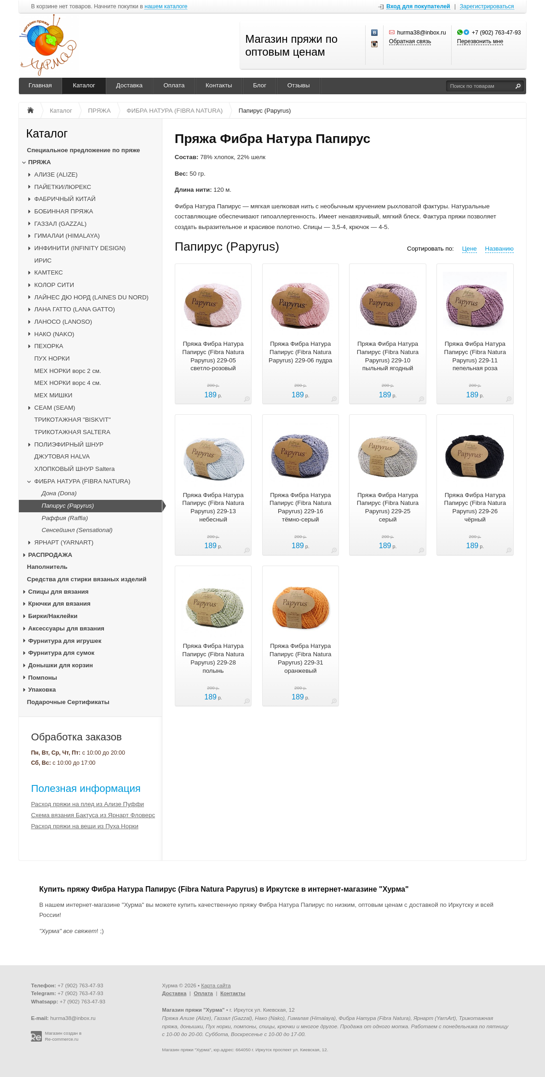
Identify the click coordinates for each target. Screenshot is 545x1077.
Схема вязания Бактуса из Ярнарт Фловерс (93, 815)
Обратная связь (410, 41)
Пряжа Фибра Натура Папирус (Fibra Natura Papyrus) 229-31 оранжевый (300, 658)
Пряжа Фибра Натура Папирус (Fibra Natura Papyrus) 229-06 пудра (300, 352)
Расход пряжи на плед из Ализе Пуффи (87, 804)
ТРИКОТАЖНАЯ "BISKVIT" (72, 419)
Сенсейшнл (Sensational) (77, 530)
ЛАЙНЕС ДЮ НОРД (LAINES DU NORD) (91, 297)
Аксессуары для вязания (66, 628)
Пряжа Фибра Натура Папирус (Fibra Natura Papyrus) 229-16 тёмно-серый (300, 507)
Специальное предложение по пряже (83, 150)
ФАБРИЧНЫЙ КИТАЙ (65, 198)
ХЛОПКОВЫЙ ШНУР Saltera (74, 468)
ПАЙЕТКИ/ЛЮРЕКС (63, 186)
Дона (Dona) (59, 493)
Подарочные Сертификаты (68, 702)
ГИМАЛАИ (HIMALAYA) (67, 235)
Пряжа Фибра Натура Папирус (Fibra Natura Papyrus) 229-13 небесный (213, 507)
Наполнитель (47, 566)
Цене (469, 248)
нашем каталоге (165, 7)
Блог (259, 85)
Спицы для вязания (58, 591)
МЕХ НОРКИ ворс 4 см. (67, 382)
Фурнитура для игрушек (64, 640)
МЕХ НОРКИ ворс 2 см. (67, 370)
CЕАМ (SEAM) (54, 407)
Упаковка (42, 689)
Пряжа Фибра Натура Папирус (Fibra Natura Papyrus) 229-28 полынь (213, 658)
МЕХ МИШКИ (53, 395)
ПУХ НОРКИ (52, 358)
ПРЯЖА (39, 162)
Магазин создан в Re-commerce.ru (63, 1036)
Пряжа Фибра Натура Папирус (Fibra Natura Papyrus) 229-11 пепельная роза (475, 356)
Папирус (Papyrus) (68, 505)
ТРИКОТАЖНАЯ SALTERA (72, 432)
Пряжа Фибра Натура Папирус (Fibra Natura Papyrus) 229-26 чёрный (475, 507)
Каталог (84, 85)
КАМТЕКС (48, 272)
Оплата (173, 85)
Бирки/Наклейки (52, 616)
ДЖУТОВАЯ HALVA (62, 456)
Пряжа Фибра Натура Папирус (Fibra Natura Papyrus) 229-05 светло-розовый (213, 356)
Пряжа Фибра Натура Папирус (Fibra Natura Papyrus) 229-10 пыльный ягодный (388, 356)
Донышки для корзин (60, 665)
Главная (40, 85)
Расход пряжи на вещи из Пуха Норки (84, 826)
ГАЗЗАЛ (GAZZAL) (60, 223)
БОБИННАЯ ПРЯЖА (63, 211)
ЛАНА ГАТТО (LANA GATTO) (74, 309)
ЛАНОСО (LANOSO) (63, 321)
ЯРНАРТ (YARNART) (64, 542)
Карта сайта (215, 985)
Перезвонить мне (480, 41)
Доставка (129, 85)
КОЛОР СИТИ (54, 284)
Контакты (219, 85)
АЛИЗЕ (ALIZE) (56, 174)
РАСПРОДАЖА (50, 554)
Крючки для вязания (59, 603)
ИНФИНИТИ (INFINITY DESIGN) (80, 248)
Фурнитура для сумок (61, 652)
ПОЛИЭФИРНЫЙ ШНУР (68, 444)
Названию (499, 248)
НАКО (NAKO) (54, 334)
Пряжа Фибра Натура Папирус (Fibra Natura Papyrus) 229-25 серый (388, 507)
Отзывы (298, 85)
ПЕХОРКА (48, 346)
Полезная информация (86, 788)
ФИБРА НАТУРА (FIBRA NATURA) (82, 481)
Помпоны (42, 677)
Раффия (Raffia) (65, 518)
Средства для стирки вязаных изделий (87, 579)
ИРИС (43, 260)
